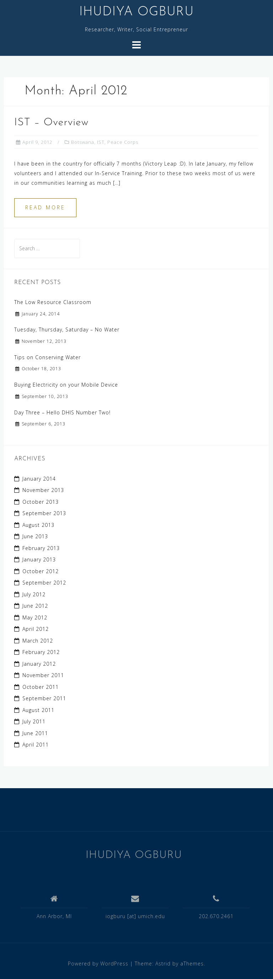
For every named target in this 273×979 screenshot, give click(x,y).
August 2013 (38, 525)
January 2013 (39, 559)
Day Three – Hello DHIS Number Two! (62, 412)
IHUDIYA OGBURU (136, 12)
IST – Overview (51, 122)
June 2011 (35, 733)
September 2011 (44, 698)
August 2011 (38, 710)
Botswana (82, 142)
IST (101, 142)
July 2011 (34, 721)
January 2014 (39, 478)
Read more (45, 207)
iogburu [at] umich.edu (135, 916)
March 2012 (37, 640)
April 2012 (35, 628)
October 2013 (40, 501)
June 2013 (35, 536)
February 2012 (41, 652)
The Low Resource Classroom (52, 302)
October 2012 (40, 571)
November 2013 (43, 490)
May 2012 (34, 617)
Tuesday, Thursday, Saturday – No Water (66, 329)
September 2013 (44, 513)
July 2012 (34, 594)
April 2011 (35, 744)
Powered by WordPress (98, 963)
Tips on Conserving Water (47, 357)
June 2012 (35, 605)
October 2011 (40, 687)
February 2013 (41, 548)
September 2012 (44, 582)
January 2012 (39, 663)
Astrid (163, 963)
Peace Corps (122, 142)
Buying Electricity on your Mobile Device (66, 384)
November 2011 (43, 675)
